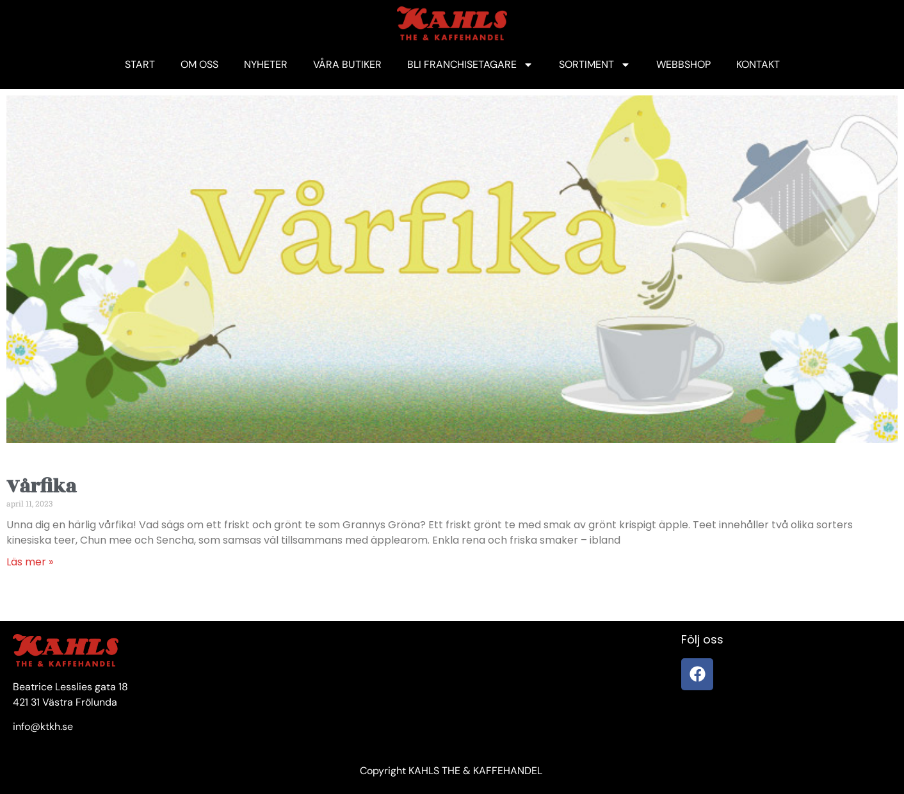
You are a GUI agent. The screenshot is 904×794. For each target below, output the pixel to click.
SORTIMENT (595, 64)
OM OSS (199, 64)
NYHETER (265, 64)
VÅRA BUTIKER (347, 64)
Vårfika (41, 486)
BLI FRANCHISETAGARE (470, 64)
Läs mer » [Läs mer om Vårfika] (29, 562)
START (140, 64)
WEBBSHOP (683, 64)
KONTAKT (758, 64)
